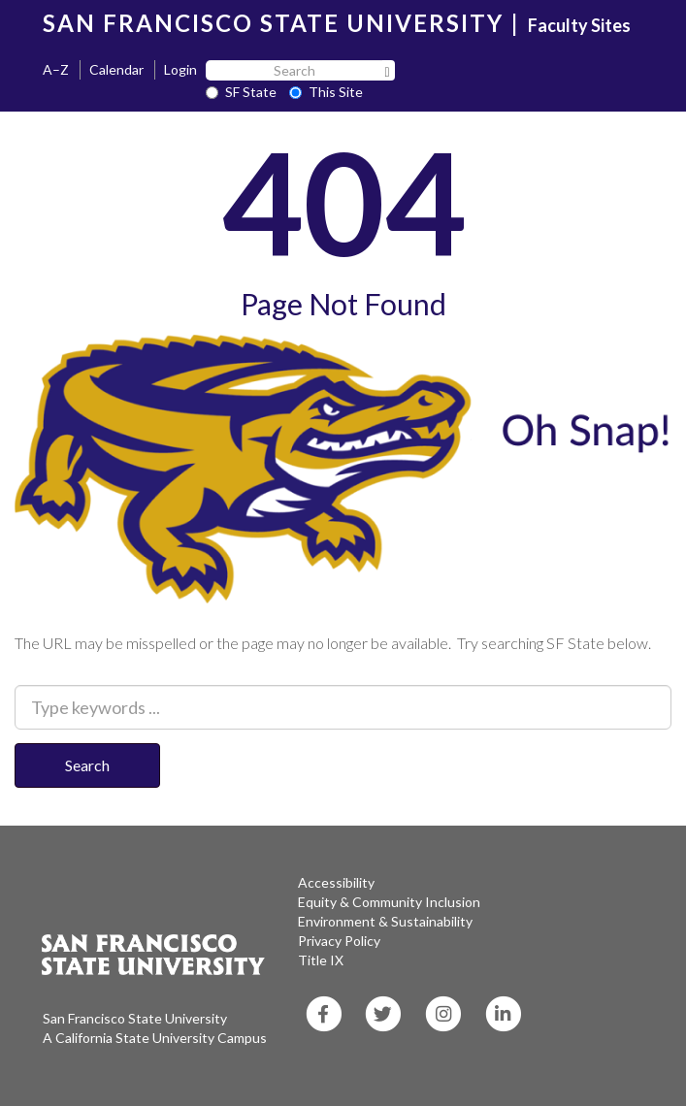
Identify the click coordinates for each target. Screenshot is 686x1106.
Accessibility (336, 882)
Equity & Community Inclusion (389, 902)
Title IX (320, 960)
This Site (326, 91)
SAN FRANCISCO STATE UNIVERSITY (273, 23)
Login (180, 69)
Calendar (116, 69)
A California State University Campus (155, 1037)
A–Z (56, 69)
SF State (241, 91)
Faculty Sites (579, 25)
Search (87, 765)
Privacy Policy (339, 940)
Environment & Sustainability (385, 921)
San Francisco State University (135, 1018)
